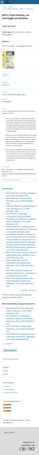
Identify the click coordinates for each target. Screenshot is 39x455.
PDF (6, 75)
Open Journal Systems (10, 359)
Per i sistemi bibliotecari (10, 392)
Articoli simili (7, 189)
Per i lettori (6, 386)
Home (4, 7)
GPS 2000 (23, 193)
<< (3, 343)
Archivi (10, 7)
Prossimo (32, 290)
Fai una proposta (10, 350)
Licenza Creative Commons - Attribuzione (21, 125)
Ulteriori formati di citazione (11, 180)
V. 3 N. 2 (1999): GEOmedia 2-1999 (12, 9)
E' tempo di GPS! (26, 198)
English (5, 371)
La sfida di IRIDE (26, 326)
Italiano (5, 374)
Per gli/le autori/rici (9, 389)
